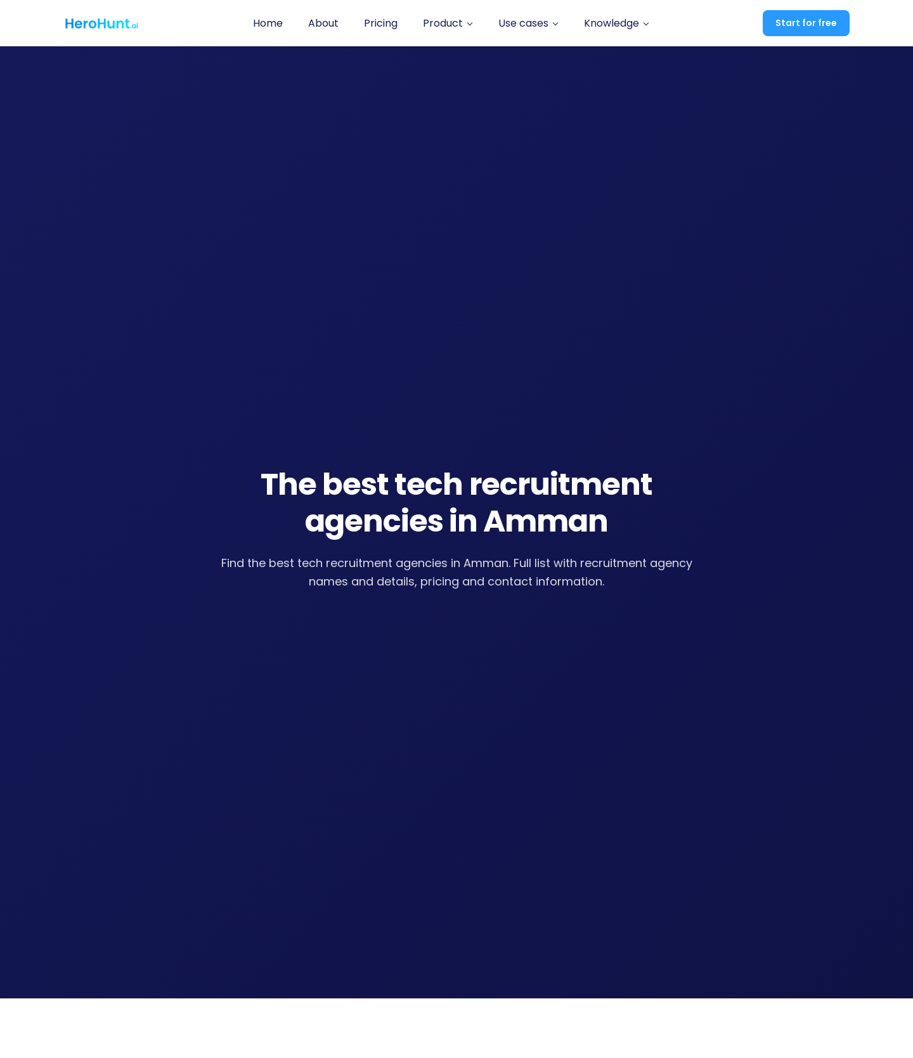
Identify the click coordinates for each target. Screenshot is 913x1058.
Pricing (381, 23)
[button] (448, 23)
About (323, 23)
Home (268, 23)
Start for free (806, 22)
